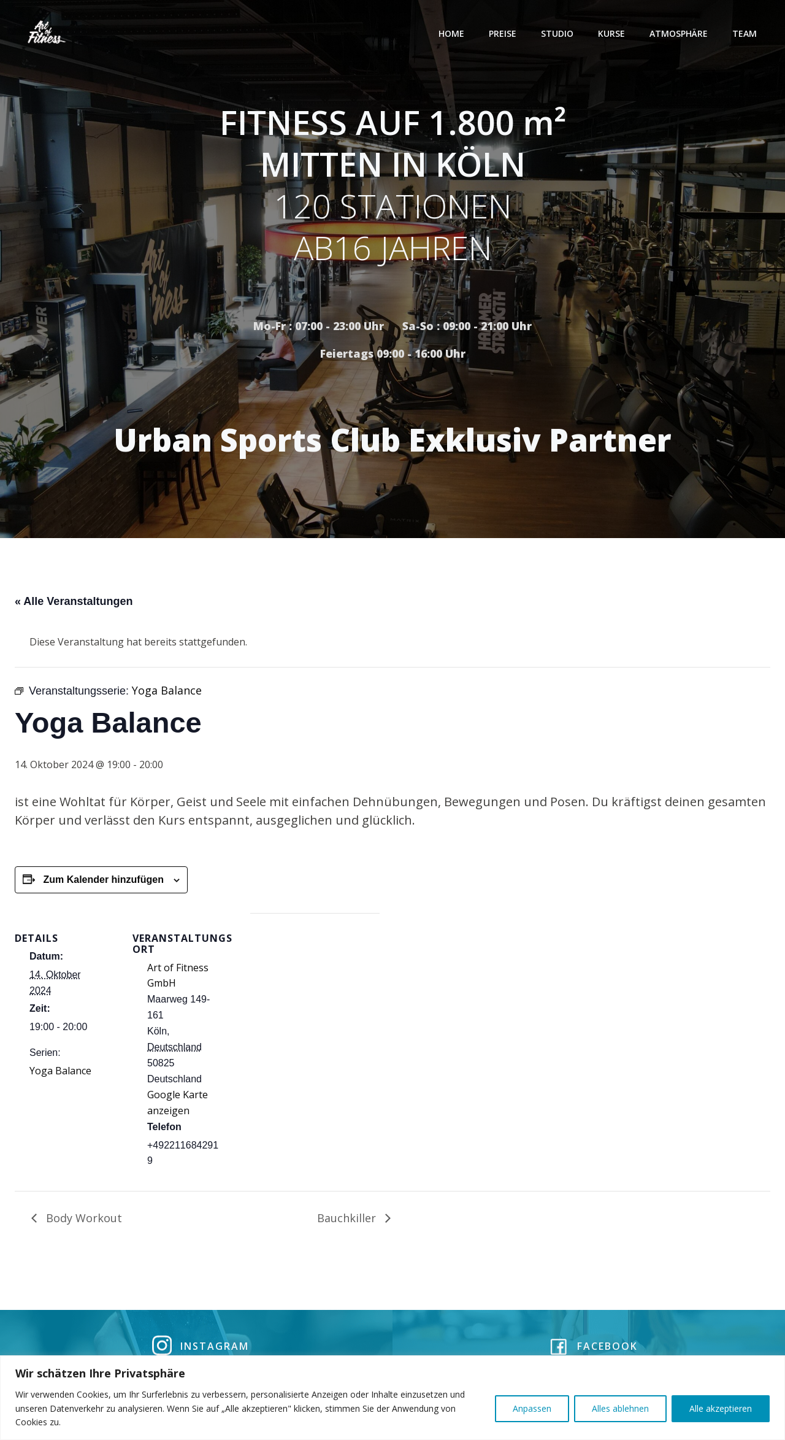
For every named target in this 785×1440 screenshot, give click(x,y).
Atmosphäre (680, 33)
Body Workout (82, 1220)
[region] (392, 1397)
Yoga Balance (60, 1073)
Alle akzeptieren (720, 1408)
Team (745, 33)
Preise (504, 33)
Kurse (612, 33)
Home (452, 33)
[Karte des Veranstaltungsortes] (315, 1000)
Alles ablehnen (620, 1408)
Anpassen (532, 1408)
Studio (558, 33)
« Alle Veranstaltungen (73, 604)
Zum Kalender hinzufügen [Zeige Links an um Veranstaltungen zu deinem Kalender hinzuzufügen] (103, 882)
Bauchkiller (348, 1220)
